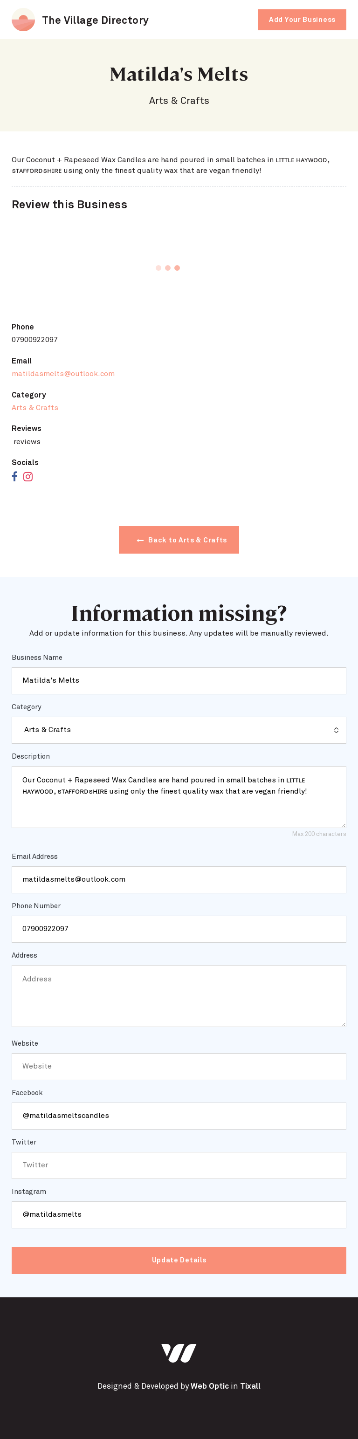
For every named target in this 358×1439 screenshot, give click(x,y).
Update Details (179, 1260)
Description (31, 756)
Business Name (37, 657)
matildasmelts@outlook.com (63, 373)
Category (26, 707)
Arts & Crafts (35, 407)
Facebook (27, 1093)
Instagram (29, 1191)
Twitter (24, 1142)
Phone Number (36, 906)
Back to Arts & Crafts (182, 540)
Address (24, 955)
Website (25, 1043)
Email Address (35, 856)
